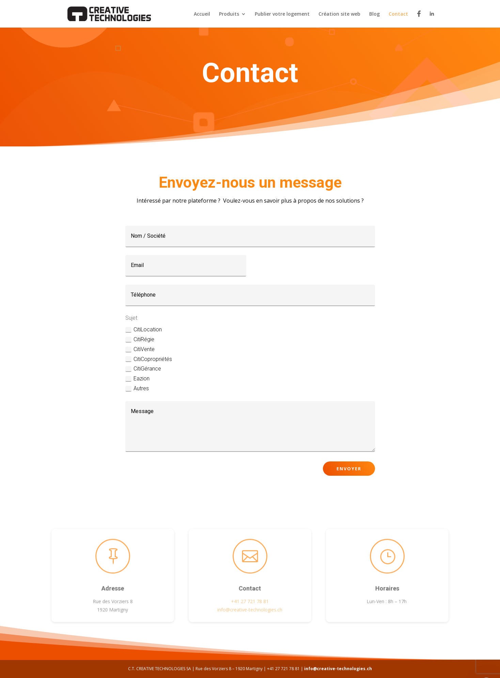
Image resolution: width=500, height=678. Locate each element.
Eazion (137, 378)
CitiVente (140, 349)
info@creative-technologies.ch (338, 669)
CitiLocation (143, 329)
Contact (398, 14)
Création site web (339, 14)
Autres (137, 388)
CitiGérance (143, 368)
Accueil (202, 14)
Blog (374, 14)
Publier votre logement (282, 14)
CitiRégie (139, 339)
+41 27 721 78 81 (250, 600)
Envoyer (349, 469)
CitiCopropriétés (148, 359)
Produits (229, 14)
